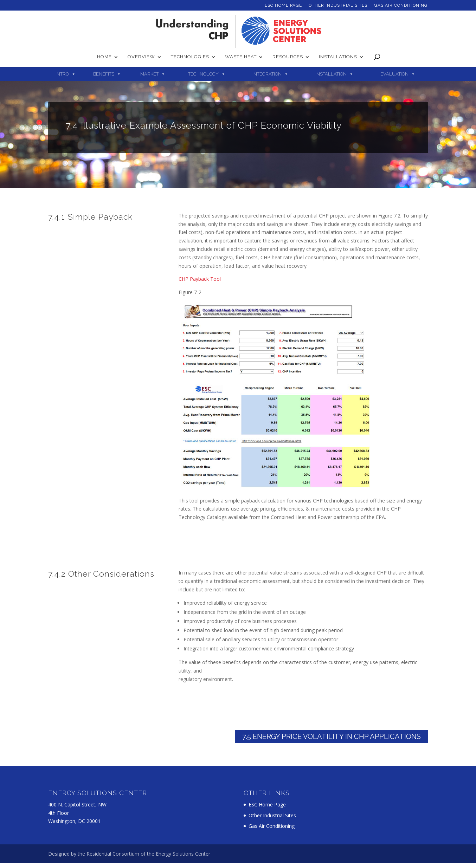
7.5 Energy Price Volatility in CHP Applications (331, 736)
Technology (203, 74)
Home (104, 56)
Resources (287, 56)
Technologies (190, 56)
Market (149, 74)
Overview (141, 56)
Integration (267, 74)
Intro (62, 74)
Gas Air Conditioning (401, 5)
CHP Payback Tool (200, 278)
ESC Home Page (283, 5)
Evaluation (394, 74)
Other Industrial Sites (338, 5)
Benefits (103, 74)
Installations (338, 56)
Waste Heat (241, 56)
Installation (331, 74)
